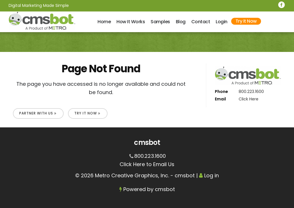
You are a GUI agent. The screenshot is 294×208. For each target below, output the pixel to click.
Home (104, 21)
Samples (160, 21)
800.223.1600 (251, 91)
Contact (200, 21)
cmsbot (165, 189)
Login (221, 21)
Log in (211, 175)
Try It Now (87, 113)
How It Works (130, 21)
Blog (181, 21)
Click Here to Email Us (147, 164)
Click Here (248, 99)
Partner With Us (38, 113)
